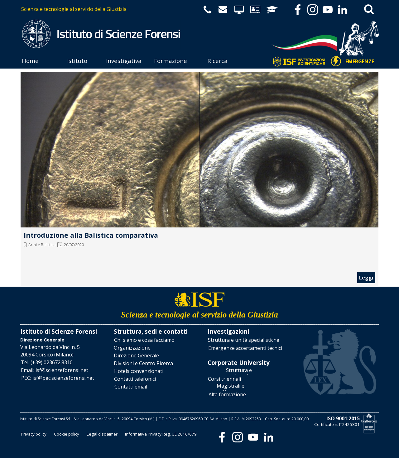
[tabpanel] (109, 9)
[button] (46, 362)
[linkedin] (342, 9)
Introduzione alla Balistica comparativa (91, 235)
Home (30, 60)
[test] (360, 62)
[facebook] (297, 9)
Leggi (366, 277)
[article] (199, 178)
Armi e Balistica (41, 244)
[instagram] (312, 9)
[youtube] (327, 9)
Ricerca (217, 60)
